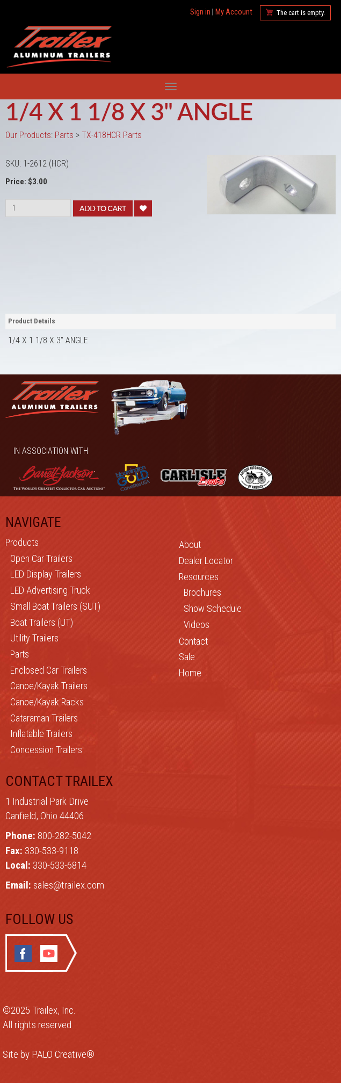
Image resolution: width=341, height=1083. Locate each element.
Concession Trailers (46, 749)
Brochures (202, 592)
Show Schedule (213, 608)
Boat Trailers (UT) (41, 622)
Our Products (28, 135)
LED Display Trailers (45, 574)
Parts (19, 654)
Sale (187, 656)
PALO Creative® (63, 1054)
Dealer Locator (206, 560)
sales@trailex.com (68, 885)
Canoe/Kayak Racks (47, 701)
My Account (233, 12)
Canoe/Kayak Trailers (49, 685)
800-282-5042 (64, 835)
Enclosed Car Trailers (48, 670)
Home (190, 672)
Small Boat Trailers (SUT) (55, 606)
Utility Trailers (34, 638)
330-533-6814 (59, 865)
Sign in (200, 12)
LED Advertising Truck (50, 590)
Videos (196, 624)
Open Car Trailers (41, 558)
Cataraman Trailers (44, 718)
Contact (193, 641)
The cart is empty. (301, 13)
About (190, 544)
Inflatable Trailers (41, 733)
